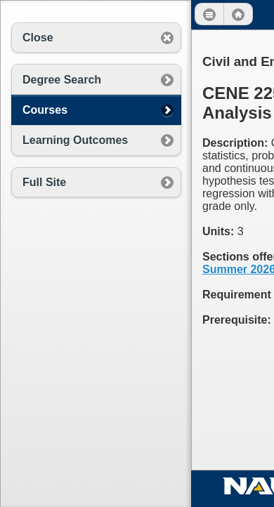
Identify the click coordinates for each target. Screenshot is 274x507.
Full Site (44, 182)
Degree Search (61, 80)
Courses (44, 110)
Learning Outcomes (75, 140)
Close (37, 38)
